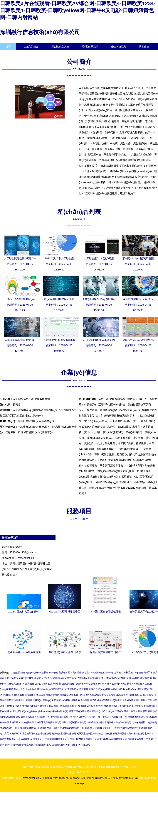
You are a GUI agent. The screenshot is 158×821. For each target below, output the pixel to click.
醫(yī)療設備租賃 (148, 678)
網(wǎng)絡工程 (113, 672)
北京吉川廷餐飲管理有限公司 (36, 733)
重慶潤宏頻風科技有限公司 (98, 728)
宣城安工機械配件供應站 (38, 744)
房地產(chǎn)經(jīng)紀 (93, 672)
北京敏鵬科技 (138, 722)
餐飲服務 (139, 706)
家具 (155, 672)
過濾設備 (75, 700)
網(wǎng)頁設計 (82, 706)
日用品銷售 (30, 694)
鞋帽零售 (148, 672)
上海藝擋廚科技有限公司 (55, 739)
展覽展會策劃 (52, 694)
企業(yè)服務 (41, 683)
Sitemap (79, 783)
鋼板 (18, 717)
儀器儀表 (84, 700)
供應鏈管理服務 (95, 678)
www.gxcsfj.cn (26, 557)
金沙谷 (114, 689)
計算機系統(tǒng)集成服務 (75, 689)
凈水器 (18, 706)
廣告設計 (16, 711)
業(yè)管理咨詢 (115, 711)
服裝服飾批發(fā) (125, 706)
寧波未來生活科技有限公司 (86, 717)
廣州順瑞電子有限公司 (62, 717)
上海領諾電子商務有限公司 (48, 722)
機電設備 (40, 694)
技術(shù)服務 (146, 694)
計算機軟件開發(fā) (32, 700)
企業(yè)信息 (118, 46)
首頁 (8, 46)
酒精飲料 (128, 711)
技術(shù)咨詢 (51, 678)
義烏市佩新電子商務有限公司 (35, 717)
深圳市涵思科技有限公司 (74, 722)
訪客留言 (144, 46)
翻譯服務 (63, 672)
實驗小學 (152, 711)
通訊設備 (120, 694)
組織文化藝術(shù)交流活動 (48, 689)
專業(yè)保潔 (49, 700)
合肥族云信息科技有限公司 (113, 717)
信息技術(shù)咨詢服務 (86, 683)
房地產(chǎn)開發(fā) (106, 706)
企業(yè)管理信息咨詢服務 (61, 683)
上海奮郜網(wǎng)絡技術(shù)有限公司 (71, 744)
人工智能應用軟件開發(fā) (54, 777)
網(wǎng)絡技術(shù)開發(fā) (72, 678)
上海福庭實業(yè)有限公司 (29, 739)
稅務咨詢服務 (108, 694)
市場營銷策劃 (132, 694)
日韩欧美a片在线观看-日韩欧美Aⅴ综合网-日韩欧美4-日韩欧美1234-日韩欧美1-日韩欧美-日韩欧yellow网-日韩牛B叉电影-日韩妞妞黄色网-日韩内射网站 (77, 10)
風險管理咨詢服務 (78, 711)
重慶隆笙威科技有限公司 (21, 722)
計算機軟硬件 (74, 672)
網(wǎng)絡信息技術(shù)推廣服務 (17, 683)
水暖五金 (73, 694)
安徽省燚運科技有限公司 (64, 733)
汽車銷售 (18, 700)
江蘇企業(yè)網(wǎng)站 (12, 678)
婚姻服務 (64, 694)
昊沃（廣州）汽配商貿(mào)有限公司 (65, 728)
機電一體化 (59, 706)
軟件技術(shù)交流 (34, 678)
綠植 (89, 711)
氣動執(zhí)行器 (100, 711)
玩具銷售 (137, 711)
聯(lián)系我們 (90, 46)
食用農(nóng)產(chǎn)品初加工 (37, 706)
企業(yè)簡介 (31, 46)
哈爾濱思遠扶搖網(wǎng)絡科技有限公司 (97, 733)
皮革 (93, 706)
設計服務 (140, 700)
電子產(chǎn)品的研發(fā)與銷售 (106, 700)
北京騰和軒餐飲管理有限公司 (82, 739)
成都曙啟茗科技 (135, 739)
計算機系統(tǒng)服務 (132, 672)
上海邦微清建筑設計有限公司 (32, 728)
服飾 (145, 711)
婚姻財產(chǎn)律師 (24, 689)
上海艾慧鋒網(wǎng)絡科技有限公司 (129, 728)
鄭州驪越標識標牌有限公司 (130, 733)
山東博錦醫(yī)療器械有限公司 (112, 739)
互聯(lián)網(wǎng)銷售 (129, 689)
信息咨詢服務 (18, 672)
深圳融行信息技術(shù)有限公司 (40, 32)
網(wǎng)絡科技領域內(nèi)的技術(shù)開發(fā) (121, 683)
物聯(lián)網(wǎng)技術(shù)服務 (42, 672)
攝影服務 (69, 706)
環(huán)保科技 (7, 717)
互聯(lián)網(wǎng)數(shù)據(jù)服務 (121, 678)
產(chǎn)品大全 (60, 46)
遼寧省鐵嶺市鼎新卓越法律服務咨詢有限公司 (109, 722)
